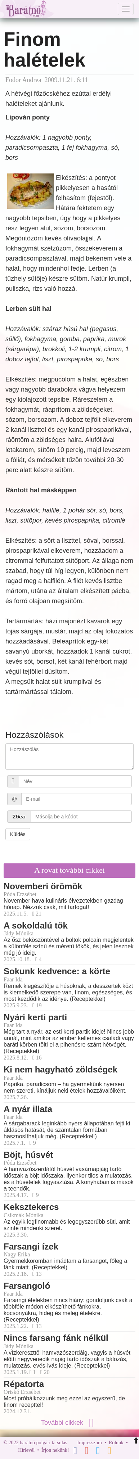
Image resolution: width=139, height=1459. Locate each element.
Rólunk (116, 1442)
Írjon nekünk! (55, 1450)
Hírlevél (26, 1450)
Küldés (18, 834)
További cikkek (69, 1422)
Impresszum (89, 1442)
